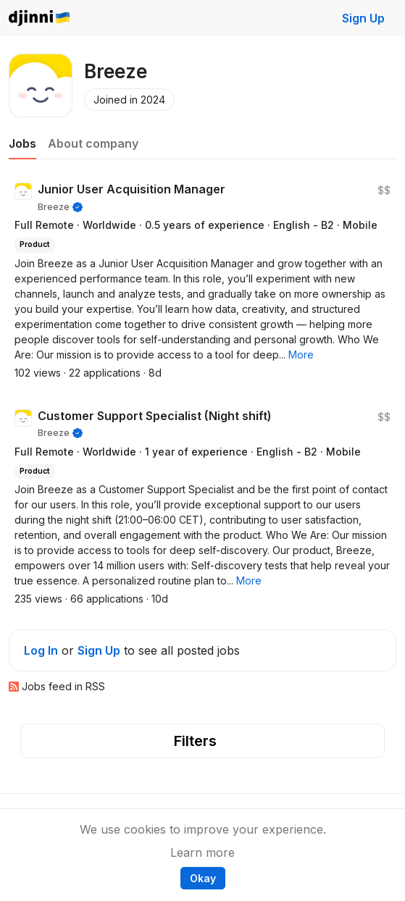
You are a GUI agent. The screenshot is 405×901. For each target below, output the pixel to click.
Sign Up (363, 18)
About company (93, 143)
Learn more (202, 852)
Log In (41, 650)
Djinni (40, 18)
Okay (203, 878)
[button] (301, 354)
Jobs (22, 143)
